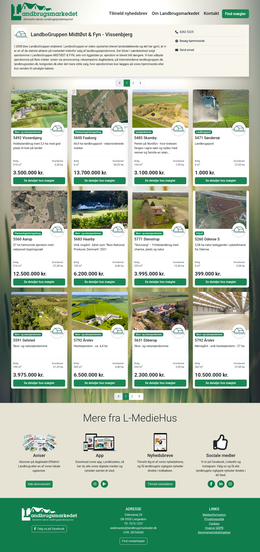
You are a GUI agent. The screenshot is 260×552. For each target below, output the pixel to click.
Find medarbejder (133, 541)
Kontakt (211, 13)
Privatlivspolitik (214, 519)
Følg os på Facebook (49, 528)
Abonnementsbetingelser (214, 532)
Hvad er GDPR (214, 528)
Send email (187, 50)
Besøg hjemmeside (192, 41)
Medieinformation (214, 515)
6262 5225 (187, 32)
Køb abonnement (39, 484)
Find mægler (235, 14)
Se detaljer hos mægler (39, 180)
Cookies (214, 523)
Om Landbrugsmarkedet (175, 13)
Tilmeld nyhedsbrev (128, 13)
